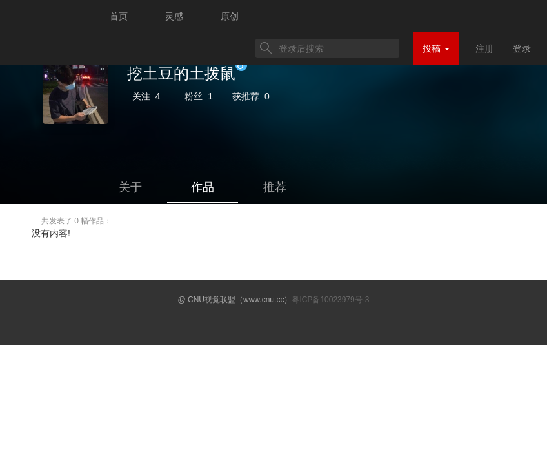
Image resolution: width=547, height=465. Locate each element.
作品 (202, 187)
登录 (522, 48)
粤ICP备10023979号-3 (330, 299)
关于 (130, 187)
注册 (484, 48)
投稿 (436, 48)
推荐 (274, 187)
